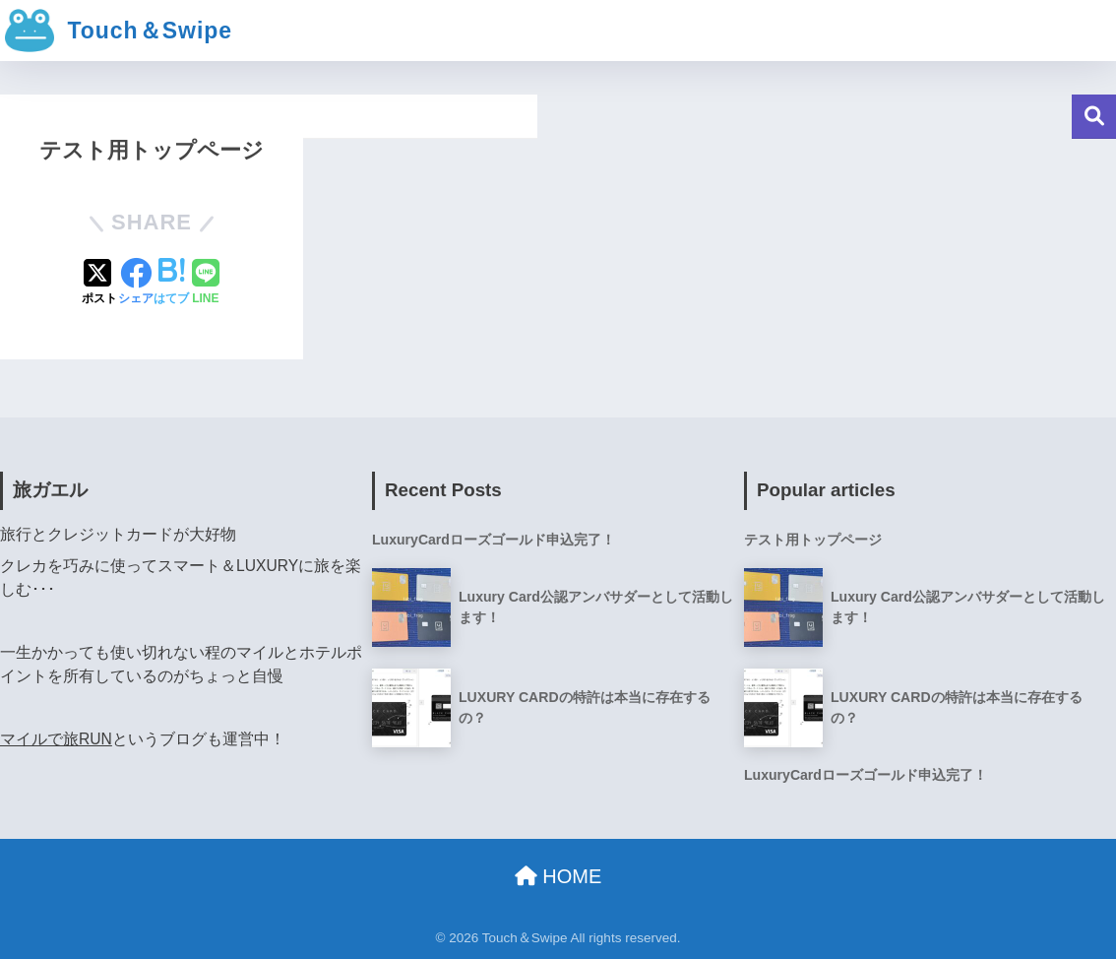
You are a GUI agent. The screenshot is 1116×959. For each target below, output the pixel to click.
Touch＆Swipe (118, 30)
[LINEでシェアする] (205, 283)
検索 (1094, 117)
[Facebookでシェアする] (136, 283)
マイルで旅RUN (56, 739)
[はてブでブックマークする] (171, 283)
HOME (558, 876)
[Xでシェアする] (99, 283)
